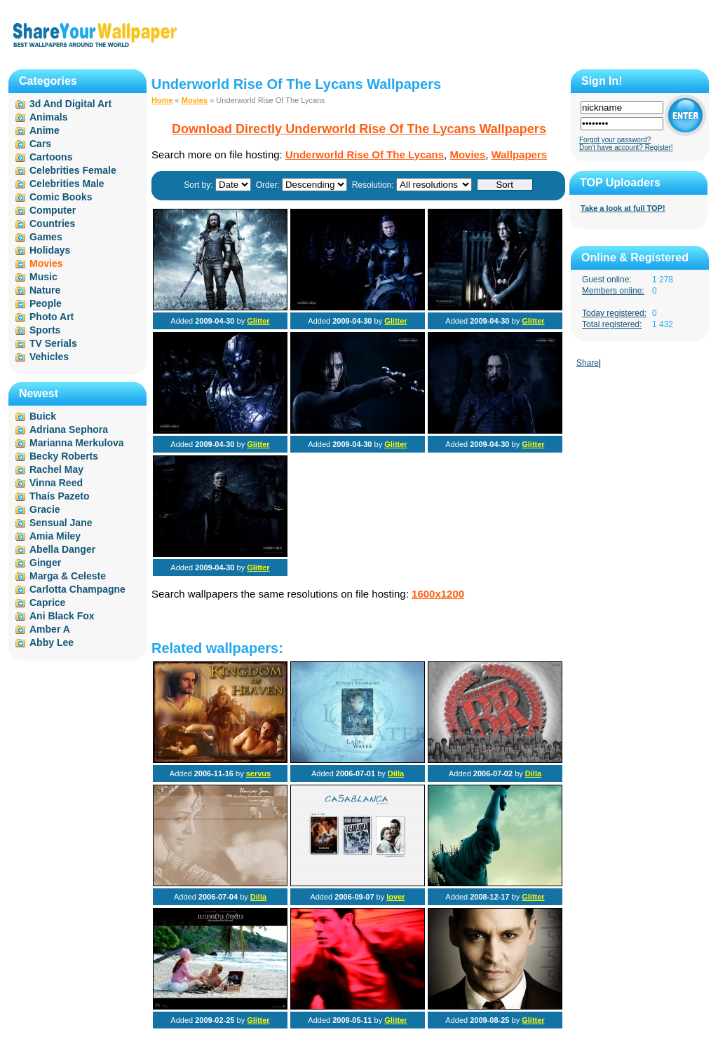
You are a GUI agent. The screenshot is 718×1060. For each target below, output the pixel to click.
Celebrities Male (66, 183)
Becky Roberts (63, 456)
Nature (44, 290)
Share (587, 363)
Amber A (49, 629)
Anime (44, 130)
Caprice (47, 602)
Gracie (44, 509)
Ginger (45, 562)
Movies (195, 100)
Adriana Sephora (68, 429)
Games (45, 236)
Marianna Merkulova (76, 442)
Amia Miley (55, 536)
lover (395, 897)
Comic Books (60, 196)
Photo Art (51, 316)
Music (43, 276)
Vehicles (49, 356)
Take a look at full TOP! (623, 208)
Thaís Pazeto (59, 496)
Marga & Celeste (67, 575)
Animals (48, 117)
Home (162, 100)
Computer (52, 210)
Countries (52, 223)
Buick (42, 416)
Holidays (49, 250)
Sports (44, 330)
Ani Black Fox (62, 615)
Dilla (396, 773)
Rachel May (56, 469)
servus (258, 773)
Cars (40, 143)
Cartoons (50, 157)
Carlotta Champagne (77, 589)
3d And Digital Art (70, 103)
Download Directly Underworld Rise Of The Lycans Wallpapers (359, 129)
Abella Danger (62, 549)
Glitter (258, 321)
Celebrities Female (72, 170)
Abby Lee (51, 642)
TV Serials (53, 343)
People (45, 303)
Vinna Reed (56, 482)
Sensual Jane (61, 522)
